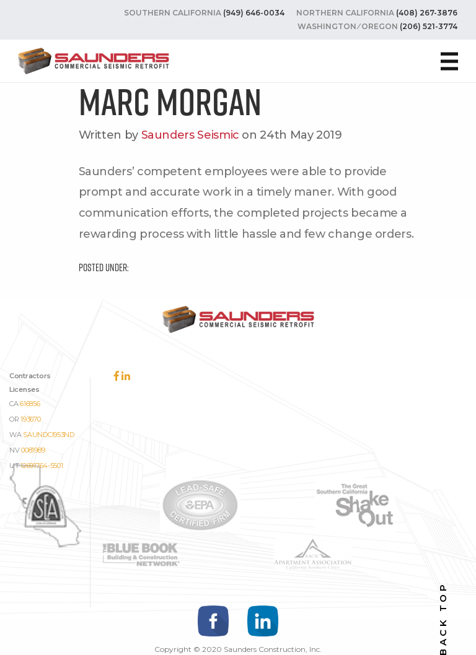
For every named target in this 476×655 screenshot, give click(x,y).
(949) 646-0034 (253, 12)
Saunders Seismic (190, 135)
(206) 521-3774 (428, 26)
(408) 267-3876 (426, 12)
